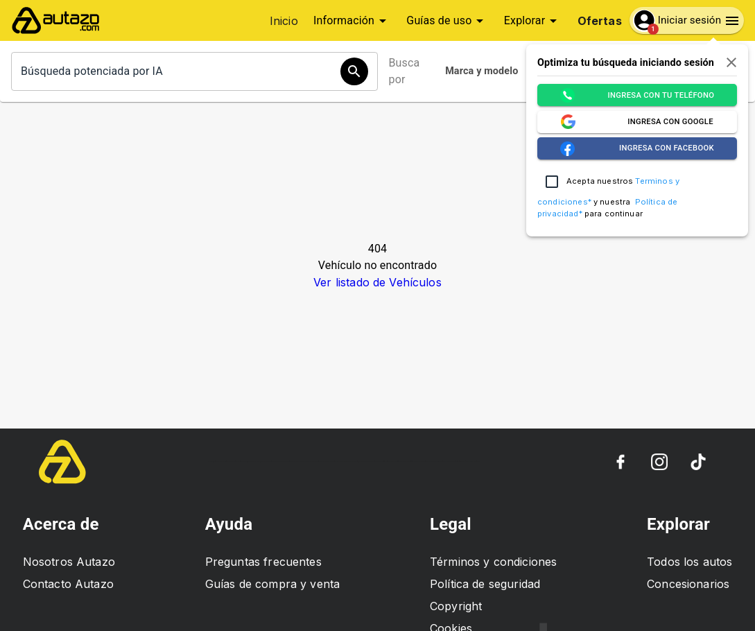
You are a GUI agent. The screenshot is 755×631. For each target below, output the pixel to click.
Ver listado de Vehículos (377, 282)
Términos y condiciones (493, 562)
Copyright (456, 606)
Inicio (284, 21)
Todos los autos (689, 562)
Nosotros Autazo (69, 562)
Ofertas (600, 21)
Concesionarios (688, 584)
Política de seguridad (485, 584)
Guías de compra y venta (272, 584)
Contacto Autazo (68, 584)
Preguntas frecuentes (263, 562)
